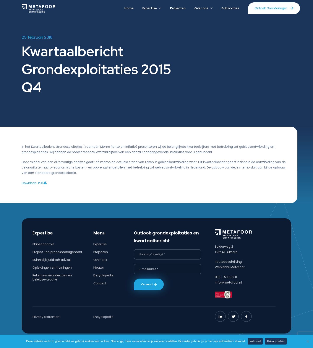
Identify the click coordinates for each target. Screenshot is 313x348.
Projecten (100, 252)
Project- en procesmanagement (57, 252)
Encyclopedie (103, 275)
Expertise (100, 244)
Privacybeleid (276, 341)
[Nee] (307, 341)
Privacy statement (46, 317)
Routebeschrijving (228, 262)
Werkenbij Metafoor (230, 267)
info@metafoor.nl (228, 282)
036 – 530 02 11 (226, 277)
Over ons (100, 260)
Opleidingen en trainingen (52, 267)
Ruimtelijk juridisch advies (51, 260)
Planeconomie (43, 244)
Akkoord (255, 341)
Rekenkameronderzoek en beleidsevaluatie (52, 277)
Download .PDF (34, 183)
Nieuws (98, 267)
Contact (99, 283)
